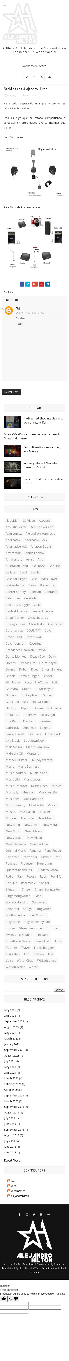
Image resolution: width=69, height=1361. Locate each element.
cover (49, 631)
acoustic (44, 521)
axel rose (38, 566)
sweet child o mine (19, 935)
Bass (34, 579)
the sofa (42, 935)
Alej (18, 308)
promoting (44, 863)
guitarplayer (30, 695)
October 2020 (12, 1089)
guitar (26, 689)
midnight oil (14, 753)
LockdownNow (34, 741)
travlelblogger (43, 948)
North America (16, 844)
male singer (14, 747)
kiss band (12, 721)
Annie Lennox (34, 553)
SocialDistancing (17, 902)
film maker (13, 682)
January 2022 (12, 1044)
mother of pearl (17, 760)
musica (56, 786)
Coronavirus (14, 631)
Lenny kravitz (15, 734)
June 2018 (10, 1146)
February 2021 (12, 1084)
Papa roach (53, 851)
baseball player (16, 579)
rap (20, 876)
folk (55, 682)
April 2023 (10, 1016)
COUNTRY (34, 631)
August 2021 (11, 1055)
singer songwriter (47, 889)
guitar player (44, 689)
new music (13, 831)
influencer (13, 715)
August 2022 (11, 1027)
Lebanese (29, 728)
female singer (29, 676)
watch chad (25, 961)
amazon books (41, 546)
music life (13, 779)
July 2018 (9, 1141)
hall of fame (40, 702)
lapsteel (45, 721)
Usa (50, 954)
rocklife (55, 876)
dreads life (27, 663)
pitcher (46, 857)
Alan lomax (14, 533)
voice (9, 961)
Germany (12, 689)
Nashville (27, 818)
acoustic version (41, 527)
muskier (11, 818)
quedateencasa (47, 870)
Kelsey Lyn (47, 715)
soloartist (12, 909)
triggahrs (13, 954)
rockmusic (28, 883)
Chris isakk (36, 624)
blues (32, 585)
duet (34, 669)
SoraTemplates (26, 1264)
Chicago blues (15, 624)
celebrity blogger (18, 605)
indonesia (54, 708)
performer (30, 857)
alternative (13, 540)
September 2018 (14, 1129)
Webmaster (18, 1191)
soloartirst (39, 902)
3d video (29, 521)
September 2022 (14, 1021)
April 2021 (10, 1072)
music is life (38, 773)
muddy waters (42, 760)
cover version (15, 643)
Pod (57, 857)
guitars (48, 695)
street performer (31, 928)
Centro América (42, 611)
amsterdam (14, 553)
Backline (31, 95)
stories (10, 928)
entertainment (52, 669)
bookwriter (48, 585)
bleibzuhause (15, 585)
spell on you (37, 915)
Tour (57, 941)
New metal (50, 825)
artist (30, 559)
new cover (31, 825)
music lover (32, 779)
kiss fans (29, 721)
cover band (14, 637)
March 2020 (11, 1101)
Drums (10, 669)
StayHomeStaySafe (37, 922)
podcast (11, 863)
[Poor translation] (13, 1299)
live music (13, 741)
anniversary (14, 559)
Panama (35, 851)
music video (39, 786)
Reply (19, 324)
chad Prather (15, 618)
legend (45, 728)
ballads (11, 572)
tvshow (38, 954)
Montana (32, 753)
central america (17, 611)
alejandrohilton (20, 1196)
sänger (44, 883)
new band (13, 825)
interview (30, 715)
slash (37, 896)
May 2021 (10, 1067)
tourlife (11, 948)
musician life (47, 792)
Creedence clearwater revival (26, 650)
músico (11, 812)
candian (35, 592)
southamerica (15, 915)
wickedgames (46, 961)
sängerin (12, 889)
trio (26, 954)
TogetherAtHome (18, 941)
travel (25, 948)
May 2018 (10, 1152)
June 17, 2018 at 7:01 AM (32, 312)
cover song (34, 637)
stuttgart (53, 928)
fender (47, 676)
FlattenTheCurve (36, 682)
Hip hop (11, 708)
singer (26, 889)
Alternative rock (36, 540)
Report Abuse (12, 1160)
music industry (16, 773)
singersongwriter (18, 896)
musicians (13, 799)
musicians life (33, 799)
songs (27, 909)
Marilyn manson (37, 747)
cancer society (16, 592)
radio (9, 876)
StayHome (13, 922)
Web (13, 1186)
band (23, 572)
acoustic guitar (16, 527)
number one (39, 844)
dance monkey (16, 656)
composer (55, 624)
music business (28, 766)
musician (28, 792)
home (39, 708)
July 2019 (9, 1118)
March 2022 (11, 1038)
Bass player (49, 579)
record (31, 876)
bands (35, 572)
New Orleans (34, 831)
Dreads (11, 663)
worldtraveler (15, 967)
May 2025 (10, 1010)
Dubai (23, 669)
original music (16, 851)
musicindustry (15, 805)
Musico (52, 805)
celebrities (13, 598)
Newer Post (11, 392)
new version (14, 838)
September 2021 (14, 1050)
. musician (12, 521)
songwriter (43, 909)
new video (34, 838)
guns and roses (17, 702)
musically (12, 792)
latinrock (12, 728)
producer (26, 863)
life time (34, 734)
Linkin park (53, 734)
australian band (17, 566)
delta (52, 656)
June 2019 (10, 1124)
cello (37, 605)
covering (35, 643)
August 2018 (11, 1135)
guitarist (12, 695)
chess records (38, 618)
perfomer (12, 857)
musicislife (36, 805)
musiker (44, 812)
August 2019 (11, 1112)
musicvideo (27, 812)
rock (43, 876)
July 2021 (9, 1061)
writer (33, 967)
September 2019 (14, 1106)
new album (45, 818)
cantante (51, 592)
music (10, 766)
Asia (40, 559)
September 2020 (14, 1095)
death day (37, 656)
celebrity (30, 598)
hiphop (26, 708)
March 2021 (11, 1078)
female (10, 676)
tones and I (42, 941)
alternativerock (16, 546)
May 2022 (10, 1033)
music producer (16, 786)
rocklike (11, 883)
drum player (47, 663)
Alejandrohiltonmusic (40, 533)
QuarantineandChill (19, 870)
